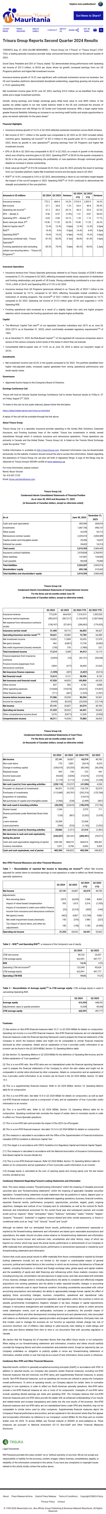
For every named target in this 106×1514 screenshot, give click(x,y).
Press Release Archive (21, 1496)
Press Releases (21, 30)
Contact (52, 30)
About (6, 1496)
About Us (62, 30)
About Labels (35, 30)
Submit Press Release (45, 1496)
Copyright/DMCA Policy (91, 1496)
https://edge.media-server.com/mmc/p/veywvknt (26, 410)
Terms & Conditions (68, 1496)
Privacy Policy (48, 1501)
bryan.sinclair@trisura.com (22, 479)
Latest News (6, 30)
